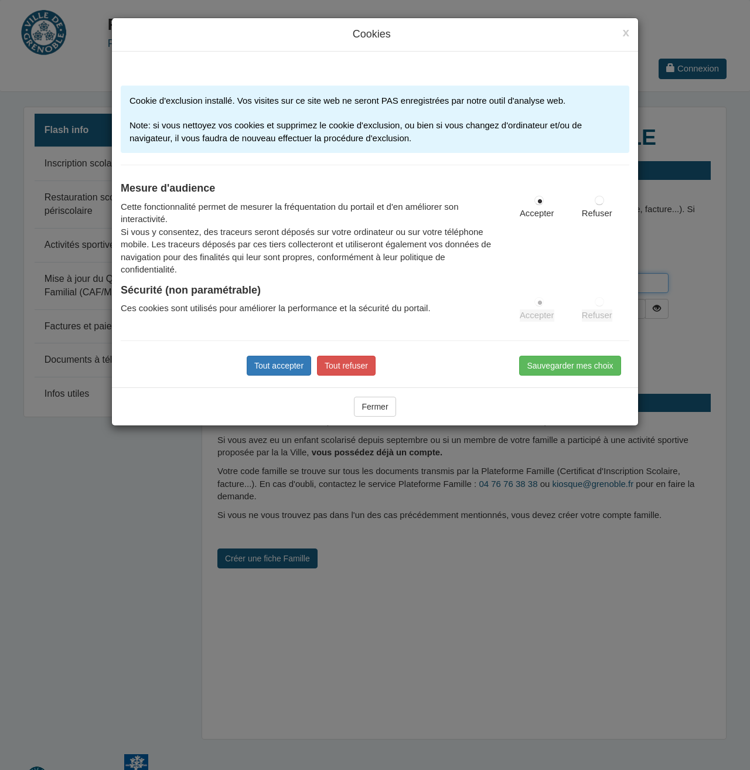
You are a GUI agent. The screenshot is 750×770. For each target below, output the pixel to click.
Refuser (597, 213)
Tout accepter (279, 365)
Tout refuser (346, 365)
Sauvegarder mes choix (570, 365)
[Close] (625, 32)
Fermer (375, 406)
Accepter (537, 213)
